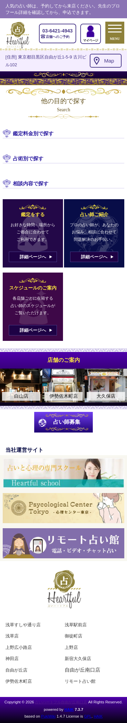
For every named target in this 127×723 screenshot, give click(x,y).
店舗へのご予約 (57, 33)
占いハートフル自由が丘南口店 (61, 702)
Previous (8, 385)
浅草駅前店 (76, 624)
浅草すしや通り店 (23, 624)
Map (109, 61)
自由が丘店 (16, 670)
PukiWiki (48, 716)
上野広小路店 (18, 647)
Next (118, 385)
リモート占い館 (80, 681)
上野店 (71, 647)
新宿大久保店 (78, 658)
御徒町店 (73, 635)
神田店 (12, 658)
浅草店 (12, 635)
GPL (87, 716)
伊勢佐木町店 (18, 681)
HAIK (68, 709)
